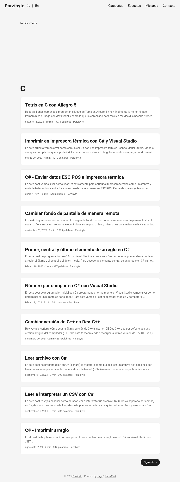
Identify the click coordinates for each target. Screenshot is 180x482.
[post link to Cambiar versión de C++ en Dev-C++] (90, 329)
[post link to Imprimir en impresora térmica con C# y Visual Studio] (90, 149)
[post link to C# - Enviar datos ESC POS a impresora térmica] (90, 185)
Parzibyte (14, 6)
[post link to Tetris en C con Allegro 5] (90, 113)
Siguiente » (150, 462)
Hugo (99, 476)
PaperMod (110, 476)
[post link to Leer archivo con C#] (90, 366)
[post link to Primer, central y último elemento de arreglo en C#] (90, 257)
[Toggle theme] (28, 6)
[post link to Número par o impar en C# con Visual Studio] (90, 293)
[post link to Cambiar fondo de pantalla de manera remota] (90, 221)
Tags (33, 23)
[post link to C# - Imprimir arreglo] (90, 438)
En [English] (37, 6)
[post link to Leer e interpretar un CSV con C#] (90, 402)
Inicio (24, 23)
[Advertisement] (90, 55)
